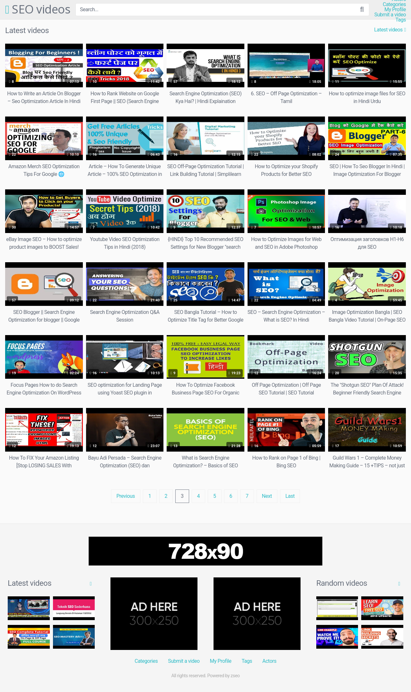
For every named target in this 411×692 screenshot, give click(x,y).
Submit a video (390, 14)
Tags (400, 19)
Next (267, 496)
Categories (394, 4)
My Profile (395, 9)
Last (290, 496)
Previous (126, 496)
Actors (269, 661)
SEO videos (37, 9)
